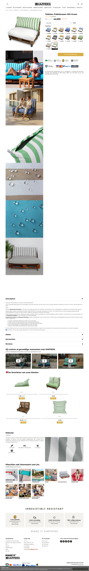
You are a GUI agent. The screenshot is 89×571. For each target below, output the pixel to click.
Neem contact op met (28, 544)
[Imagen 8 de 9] (25, 493)
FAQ (6, 546)
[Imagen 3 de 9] (38, 477)
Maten (8, 336)
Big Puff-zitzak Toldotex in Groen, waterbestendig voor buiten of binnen (60, 420)
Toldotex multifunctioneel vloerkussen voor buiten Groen (53, 396)
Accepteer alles (74, 568)
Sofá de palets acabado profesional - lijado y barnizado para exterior (23, 420)
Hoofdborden (9, 484)
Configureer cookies (48, 569)
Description (10, 300)
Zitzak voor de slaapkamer (36, 500)
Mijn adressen (45, 547)
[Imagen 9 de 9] (38, 492)
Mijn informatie (45, 546)
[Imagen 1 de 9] (12, 477)
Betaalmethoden (9, 549)
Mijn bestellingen (45, 544)
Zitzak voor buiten (24, 500)
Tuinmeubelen (35, 484)
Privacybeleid (26, 547)
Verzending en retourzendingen (12, 542)
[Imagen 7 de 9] (12, 492)
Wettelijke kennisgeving (29, 546)
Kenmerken (10, 341)
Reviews (53, 18)
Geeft (7, 551)
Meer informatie (15, 525)
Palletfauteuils (62, 484)
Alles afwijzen (83, 568)
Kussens (21, 484)
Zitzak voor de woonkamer (9, 500)
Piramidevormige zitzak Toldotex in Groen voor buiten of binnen (22, 396)
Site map (7, 552)
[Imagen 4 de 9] (51, 477)
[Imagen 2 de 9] (25, 477)
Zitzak (46, 484)
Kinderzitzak (74, 484)
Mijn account (44, 542)
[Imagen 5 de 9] (64, 477)
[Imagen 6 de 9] (77, 477)
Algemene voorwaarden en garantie (13, 544)
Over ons (26, 542)
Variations (48, 27)
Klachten (7, 547)
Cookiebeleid (60, 568)
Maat (74, 24)
